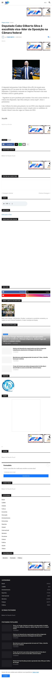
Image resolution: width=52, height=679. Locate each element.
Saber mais (35, 672)
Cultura (4, 509)
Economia (4, 512)
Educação (4, 515)
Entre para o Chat (7, 214)
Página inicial (5, 22)
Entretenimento (6, 518)
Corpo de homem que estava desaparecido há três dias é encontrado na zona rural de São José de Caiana (29, 366)
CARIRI (4, 502)
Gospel (4, 527)
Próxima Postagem (44, 193)
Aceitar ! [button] (5, 676)
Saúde (3, 545)
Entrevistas (5, 521)
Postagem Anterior (8, 193)
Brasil (11, 22)
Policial (4, 539)
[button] (2, 2)
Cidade (4, 505)
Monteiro (4, 533)
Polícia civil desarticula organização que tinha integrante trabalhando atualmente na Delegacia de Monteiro (29, 349)
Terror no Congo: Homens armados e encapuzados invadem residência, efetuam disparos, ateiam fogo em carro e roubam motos (31, 627)
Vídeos (3, 548)
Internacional (5, 530)
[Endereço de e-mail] (26, 472)
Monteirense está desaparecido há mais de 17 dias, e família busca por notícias (30, 358)
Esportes (4, 524)
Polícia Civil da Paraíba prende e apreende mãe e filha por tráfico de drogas (31, 661)
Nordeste (4, 536)
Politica (4, 542)
